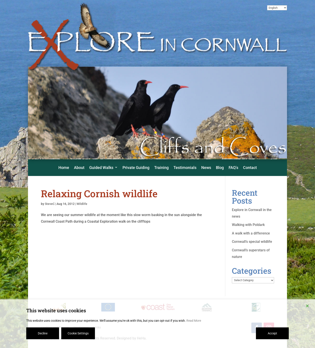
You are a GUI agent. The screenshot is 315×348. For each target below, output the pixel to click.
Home (63, 167)
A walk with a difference (251, 233)
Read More (193, 320)
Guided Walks (101, 167)
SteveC (50, 204)
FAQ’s (233, 167)
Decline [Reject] (42, 333)
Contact (250, 167)
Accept (272, 333)
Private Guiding (135, 167)
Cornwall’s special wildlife (252, 242)
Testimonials (184, 167)
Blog (220, 167)
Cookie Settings (78, 333)
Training (161, 167)
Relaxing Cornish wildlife (99, 193)
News (206, 167)
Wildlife (82, 204)
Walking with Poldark (248, 225)
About (79, 167)
